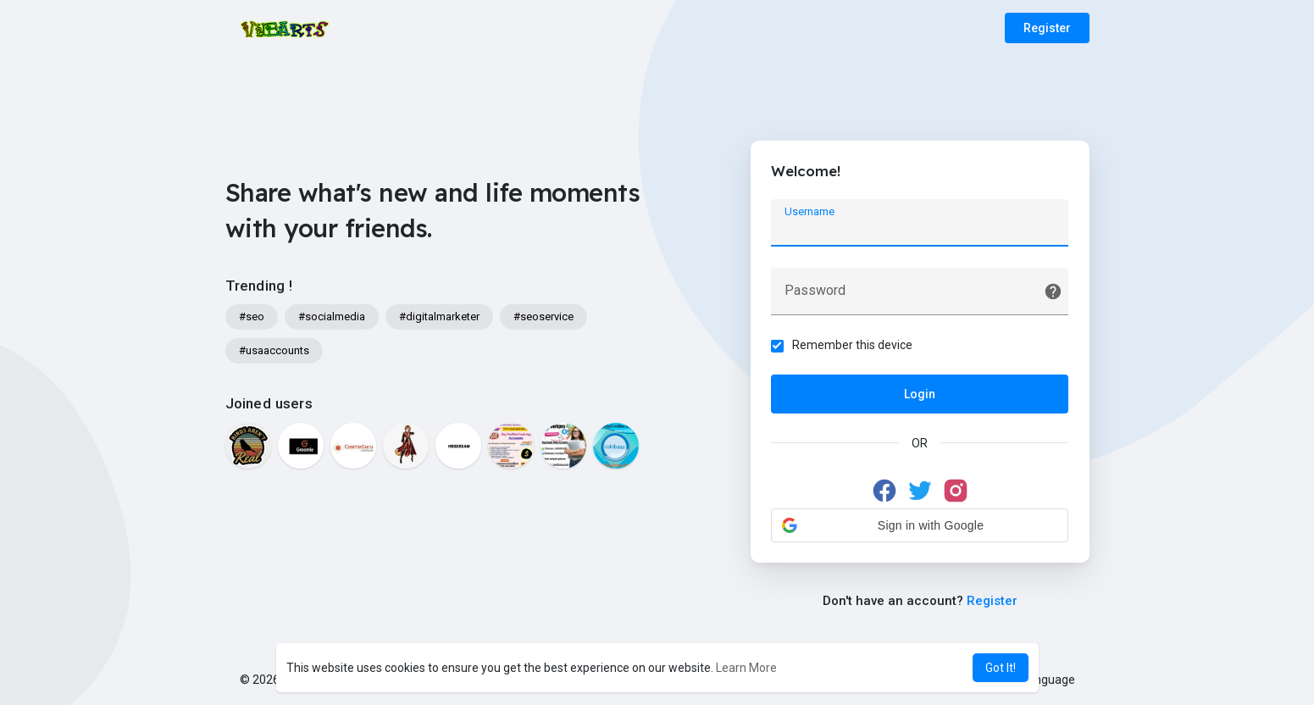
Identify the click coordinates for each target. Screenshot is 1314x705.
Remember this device (853, 345)
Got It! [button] (1000, 667)
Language (1042, 679)
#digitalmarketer (439, 316)
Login (919, 394)
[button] (920, 525)
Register (1047, 28)
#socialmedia (331, 316)
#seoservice (543, 316)
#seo (251, 316)
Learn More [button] (746, 667)
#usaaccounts (274, 350)
